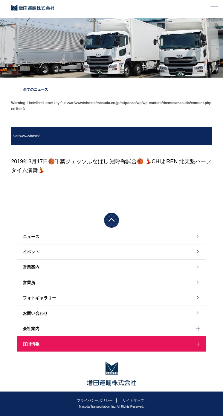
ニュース (31, 236)
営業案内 (31, 267)
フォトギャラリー (39, 297)
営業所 (29, 282)
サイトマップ (133, 400)
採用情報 (31, 343)
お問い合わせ (35, 313)
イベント (31, 251)
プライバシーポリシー (95, 400)
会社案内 (31, 328)
